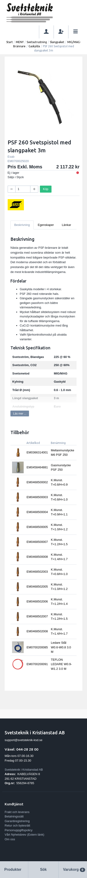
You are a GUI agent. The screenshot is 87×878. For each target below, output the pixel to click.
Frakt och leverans (17, 812)
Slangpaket (57, 42)
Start (9, 42)
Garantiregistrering (17, 821)
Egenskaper (46, 225)
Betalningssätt (14, 816)
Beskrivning (22, 225)
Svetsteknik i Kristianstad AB (24, 769)
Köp (45, 189)
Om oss (10, 839)
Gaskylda (34, 46)
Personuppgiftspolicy (18, 830)
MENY (20, 42)
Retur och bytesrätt (17, 825)
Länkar (66, 225)
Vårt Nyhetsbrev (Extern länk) (24, 834)
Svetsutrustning (37, 42)
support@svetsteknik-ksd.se (23, 740)
